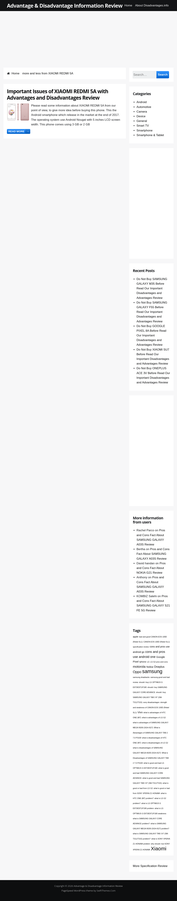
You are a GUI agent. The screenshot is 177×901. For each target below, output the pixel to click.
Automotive (144, 107)
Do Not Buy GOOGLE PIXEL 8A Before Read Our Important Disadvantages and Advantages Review (151, 335)
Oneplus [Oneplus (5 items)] (159, 666)
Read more (19, 131)
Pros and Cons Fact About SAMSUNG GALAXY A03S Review (153, 554)
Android (142, 102)
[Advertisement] (88, 35)
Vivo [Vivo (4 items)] (140, 712)
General (142, 121)
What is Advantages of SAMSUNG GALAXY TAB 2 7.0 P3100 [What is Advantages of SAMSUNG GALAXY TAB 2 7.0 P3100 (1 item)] (150, 733)
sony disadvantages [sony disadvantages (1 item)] (151, 702)
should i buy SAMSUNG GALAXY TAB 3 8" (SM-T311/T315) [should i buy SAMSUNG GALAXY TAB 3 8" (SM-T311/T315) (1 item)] (149, 697)
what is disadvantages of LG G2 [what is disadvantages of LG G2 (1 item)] (155, 743)
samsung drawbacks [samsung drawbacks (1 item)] (141, 677)
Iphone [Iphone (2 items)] (142, 661)
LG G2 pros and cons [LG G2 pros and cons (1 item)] (159, 662)
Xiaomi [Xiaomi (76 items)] (158, 848)
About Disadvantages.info (152, 5)
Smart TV (143, 125)
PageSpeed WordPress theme (77, 890)
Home (128, 5)
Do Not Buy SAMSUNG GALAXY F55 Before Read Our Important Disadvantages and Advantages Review (152, 312)
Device (141, 116)
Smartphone (145, 130)
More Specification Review (150, 866)
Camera (142, 111)
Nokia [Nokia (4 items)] (149, 666)
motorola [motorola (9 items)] (139, 666)
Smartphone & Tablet (150, 135)
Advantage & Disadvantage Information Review (64, 5)
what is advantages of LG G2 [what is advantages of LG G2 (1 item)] (154, 717)
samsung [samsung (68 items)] (152, 671)
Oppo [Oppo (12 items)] (137, 672)
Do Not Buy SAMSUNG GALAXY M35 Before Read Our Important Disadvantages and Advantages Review (152, 288)
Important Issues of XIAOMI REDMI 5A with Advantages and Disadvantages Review (57, 94)
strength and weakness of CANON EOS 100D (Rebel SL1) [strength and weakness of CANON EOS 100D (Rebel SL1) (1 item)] (151, 707)
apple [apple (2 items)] (135, 636)
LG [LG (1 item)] (148, 662)
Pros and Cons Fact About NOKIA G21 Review (151, 568)
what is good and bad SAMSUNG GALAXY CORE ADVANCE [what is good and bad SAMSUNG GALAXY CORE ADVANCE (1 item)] (151, 773)
